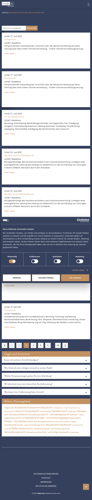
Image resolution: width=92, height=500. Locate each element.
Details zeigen (78, 270)
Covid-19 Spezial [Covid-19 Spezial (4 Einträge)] (69, 408)
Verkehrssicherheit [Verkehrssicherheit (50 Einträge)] (41, 428)
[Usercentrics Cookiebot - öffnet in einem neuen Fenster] (78, 220)
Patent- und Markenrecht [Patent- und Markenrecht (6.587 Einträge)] (18, 421)
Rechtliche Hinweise (46, 475)
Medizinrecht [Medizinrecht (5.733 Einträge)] (32, 418)
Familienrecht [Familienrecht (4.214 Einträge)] (59, 411)
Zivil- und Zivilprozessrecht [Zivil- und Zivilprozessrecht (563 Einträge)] (56, 432)
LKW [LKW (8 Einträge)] (23, 418)
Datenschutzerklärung (46, 463)
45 (58, 345)
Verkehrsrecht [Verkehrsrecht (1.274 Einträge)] (25, 428)
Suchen (31, 28)
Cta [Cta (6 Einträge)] (78, 408)
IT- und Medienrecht (14, 116)
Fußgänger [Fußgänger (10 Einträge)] (72, 411)
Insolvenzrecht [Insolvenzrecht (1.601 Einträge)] (38, 414)
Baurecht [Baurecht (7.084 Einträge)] (47, 407)
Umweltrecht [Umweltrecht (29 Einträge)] (77, 425)
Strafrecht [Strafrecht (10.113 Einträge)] (66, 424)
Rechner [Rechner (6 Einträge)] (56, 421)
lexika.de (5, 13)
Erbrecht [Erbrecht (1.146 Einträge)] (20, 411)
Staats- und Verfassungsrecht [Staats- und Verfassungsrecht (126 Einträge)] (31, 425)
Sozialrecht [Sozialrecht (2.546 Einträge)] (10, 424)
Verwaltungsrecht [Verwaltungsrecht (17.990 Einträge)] (15, 432)
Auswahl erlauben (46, 278)
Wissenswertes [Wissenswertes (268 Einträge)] (34, 432)
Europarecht (10, 39)
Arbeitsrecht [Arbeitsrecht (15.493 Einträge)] (22, 407)
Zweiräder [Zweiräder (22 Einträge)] (74, 432)
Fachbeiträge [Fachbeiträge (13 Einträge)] (45, 411)
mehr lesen (9, 53)
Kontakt (46, 467)
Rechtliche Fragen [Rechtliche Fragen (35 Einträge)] (68, 421)
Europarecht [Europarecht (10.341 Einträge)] (32, 411)
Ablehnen (17, 278)
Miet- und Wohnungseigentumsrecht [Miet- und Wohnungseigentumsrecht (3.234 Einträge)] (60, 417)
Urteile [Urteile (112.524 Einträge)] (13, 428)
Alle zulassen (75, 278)
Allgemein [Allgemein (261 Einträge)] (9, 407)
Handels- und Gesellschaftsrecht (19, 155)
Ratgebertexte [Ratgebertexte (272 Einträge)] (45, 421)
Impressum (46, 471)
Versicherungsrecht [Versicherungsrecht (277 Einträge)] (60, 428)
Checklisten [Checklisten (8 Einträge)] (57, 408)
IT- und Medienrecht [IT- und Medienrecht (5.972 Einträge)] (57, 414)
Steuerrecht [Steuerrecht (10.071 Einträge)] (52, 424)
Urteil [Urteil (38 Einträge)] (6, 428)
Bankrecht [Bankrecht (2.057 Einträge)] (35, 407)
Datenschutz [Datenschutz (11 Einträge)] (9, 411)
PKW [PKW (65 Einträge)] (36, 421)
